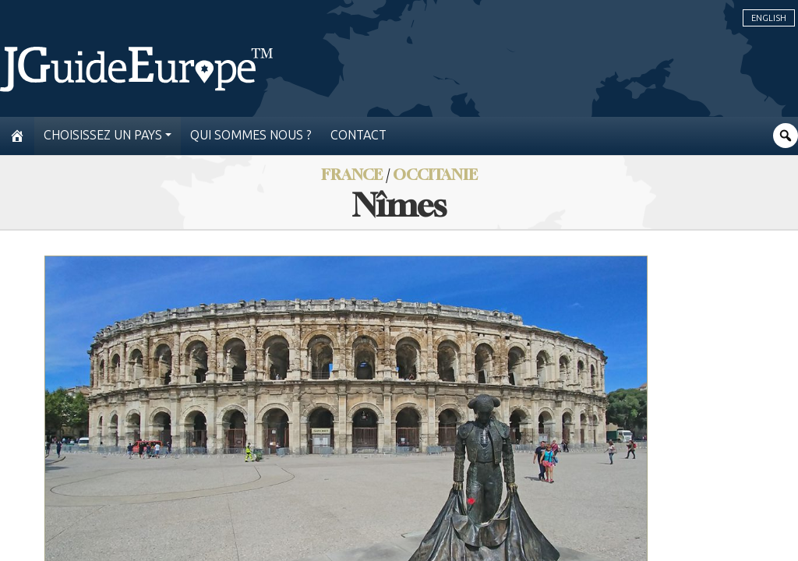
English (768, 17)
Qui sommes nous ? (251, 135)
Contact (358, 135)
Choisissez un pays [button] (103, 135)
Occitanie (435, 174)
